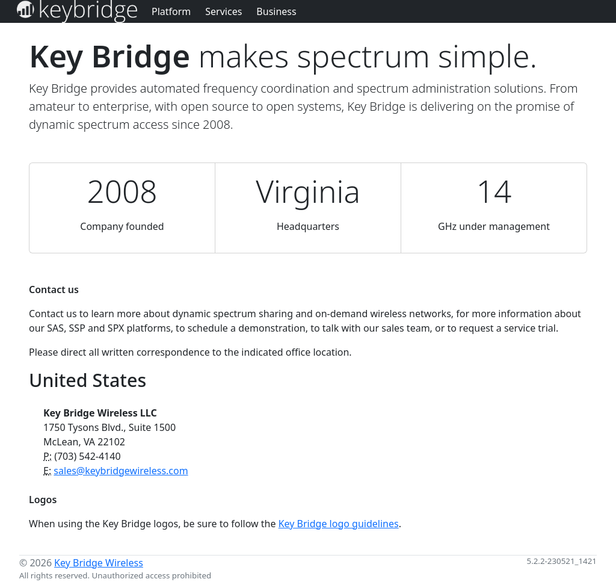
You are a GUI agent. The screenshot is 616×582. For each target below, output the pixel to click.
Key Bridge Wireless (98, 562)
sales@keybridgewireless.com (121, 470)
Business (276, 11)
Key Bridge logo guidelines (339, 523)
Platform (171, 11)
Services (223, 11)
